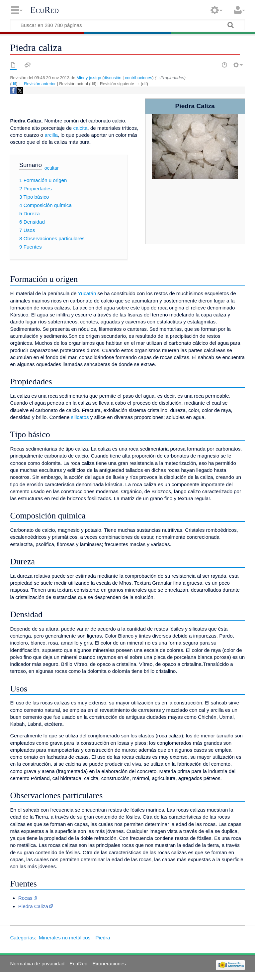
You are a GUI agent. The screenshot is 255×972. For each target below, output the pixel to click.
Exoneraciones (109, 963)
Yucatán (87, 293)
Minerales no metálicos (64, 937)
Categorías (22, 937)
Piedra (102, 937)
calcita (80, 128)
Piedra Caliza (33, 906)
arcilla (51, 135)
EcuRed (44, 10)
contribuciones (138, 77)
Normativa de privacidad (37, 963)
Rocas (25, 898)
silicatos (80, 417)
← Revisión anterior (37, 83)
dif (14, 83)
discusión (113, 77)
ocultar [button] (51, 168)
